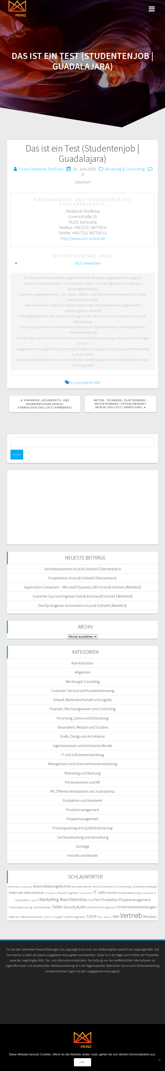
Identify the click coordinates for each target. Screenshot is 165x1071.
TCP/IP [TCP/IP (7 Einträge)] (91, 916)
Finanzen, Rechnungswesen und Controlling (83, 708)
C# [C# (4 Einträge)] (116, 886)
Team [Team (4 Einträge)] (100, 917)
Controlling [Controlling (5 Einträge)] (138, 886)
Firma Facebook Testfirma (41, 169)
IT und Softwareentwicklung (82, 754)
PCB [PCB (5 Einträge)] (90, 900)
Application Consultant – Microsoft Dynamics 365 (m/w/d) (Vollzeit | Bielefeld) (82, 587)
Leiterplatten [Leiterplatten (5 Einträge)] (22, 900)
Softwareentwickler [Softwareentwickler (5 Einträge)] (31, 917)
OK (82, 1062)
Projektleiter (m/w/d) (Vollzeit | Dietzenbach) (82, 578)
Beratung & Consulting (125, 169)
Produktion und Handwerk (82, 800)
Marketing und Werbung (83, 773)
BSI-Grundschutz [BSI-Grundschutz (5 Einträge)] (103, 886)
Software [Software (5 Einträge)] (14, 917)
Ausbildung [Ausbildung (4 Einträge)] (26, 886)
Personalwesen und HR (82, 782)
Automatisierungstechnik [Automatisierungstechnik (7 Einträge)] (51, 886)
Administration (82, 663)
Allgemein (82, 672)
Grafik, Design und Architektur (82, 736)
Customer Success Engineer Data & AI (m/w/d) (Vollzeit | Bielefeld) (82, 596)
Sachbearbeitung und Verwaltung (82, 837)
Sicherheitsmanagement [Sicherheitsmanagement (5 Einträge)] (101, 907)
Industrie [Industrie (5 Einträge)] (61, 893)
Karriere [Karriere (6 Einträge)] (112, 893)
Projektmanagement (82, 818)
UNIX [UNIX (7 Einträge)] (115, 916)
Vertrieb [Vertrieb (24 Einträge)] (131, 915)
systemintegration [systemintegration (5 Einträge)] (75, 917)
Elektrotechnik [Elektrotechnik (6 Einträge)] (34, 893)
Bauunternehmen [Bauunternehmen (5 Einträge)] (81, 886)
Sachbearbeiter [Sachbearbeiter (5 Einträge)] (42, 907)
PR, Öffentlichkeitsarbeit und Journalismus (82, 791)
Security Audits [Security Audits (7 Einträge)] (74, 907)
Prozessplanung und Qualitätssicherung (82, 828)
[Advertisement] (82, 507)
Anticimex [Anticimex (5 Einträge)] (14, 886)
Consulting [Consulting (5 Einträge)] (124, 886)
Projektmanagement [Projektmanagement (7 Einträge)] (135, 899)
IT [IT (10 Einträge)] (95, 892)
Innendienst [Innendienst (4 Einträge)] (86, 893)
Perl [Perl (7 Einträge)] (97, 899)
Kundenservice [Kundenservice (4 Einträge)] (148, 893)
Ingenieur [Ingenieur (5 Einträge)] (73, 893)
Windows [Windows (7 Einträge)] (149, 916)
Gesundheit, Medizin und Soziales (82, 727)
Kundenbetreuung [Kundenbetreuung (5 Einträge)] (129, 893)
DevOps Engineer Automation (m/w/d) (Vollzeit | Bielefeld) (82, 605)
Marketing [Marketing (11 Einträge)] (49, 899)
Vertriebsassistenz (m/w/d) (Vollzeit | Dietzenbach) (82, 569)
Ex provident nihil (85, 382)
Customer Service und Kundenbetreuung (82, 690)
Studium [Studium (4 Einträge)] (48, 917)
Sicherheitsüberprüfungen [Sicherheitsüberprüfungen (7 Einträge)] (136, 907)
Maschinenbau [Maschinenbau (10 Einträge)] (73, 899)
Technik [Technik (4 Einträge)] (108, 917)
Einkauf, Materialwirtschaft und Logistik (82, 699)
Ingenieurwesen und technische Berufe (82, 745)
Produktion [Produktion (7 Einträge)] (109, 899)
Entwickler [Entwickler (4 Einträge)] (50, 893)
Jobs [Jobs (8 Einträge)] (102, 892)
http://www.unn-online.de (82, 238)
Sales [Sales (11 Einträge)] (57, 907)
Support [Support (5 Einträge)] (58, 917)
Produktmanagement (82, 809)
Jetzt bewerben (87, 263)
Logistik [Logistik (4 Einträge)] (34, 900)
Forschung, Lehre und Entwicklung (82, 718)
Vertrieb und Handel (82, 855)
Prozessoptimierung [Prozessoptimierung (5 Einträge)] (20, 907)
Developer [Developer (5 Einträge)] (151, 886)
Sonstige (82, 846)
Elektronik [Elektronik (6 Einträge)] (16, 893)
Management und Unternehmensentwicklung (82, 763)
